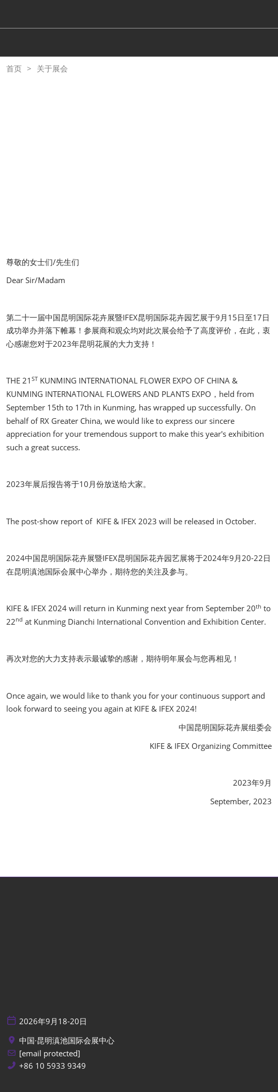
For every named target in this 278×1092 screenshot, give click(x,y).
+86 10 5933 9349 (52, 1066)
